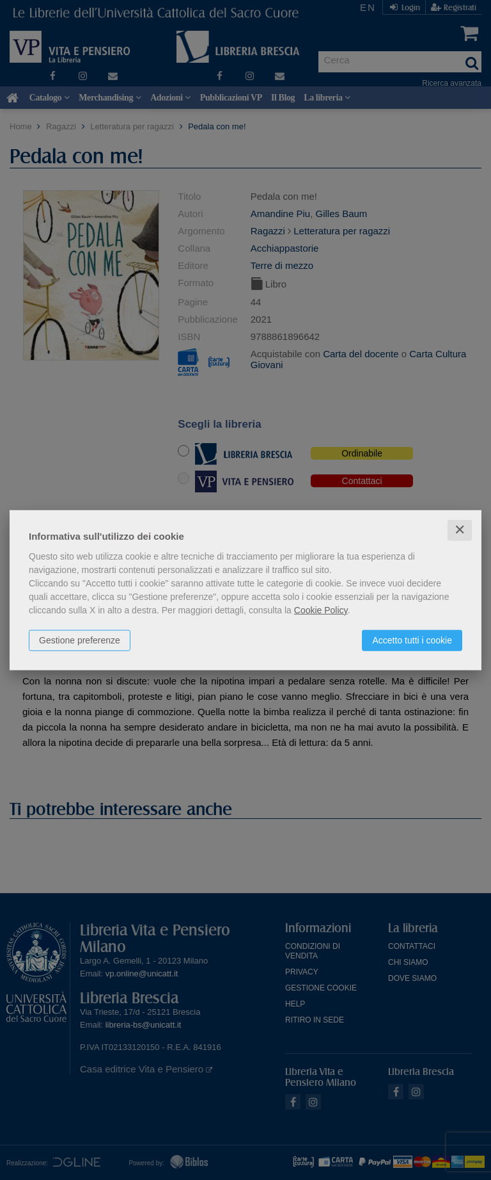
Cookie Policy (321, 610)
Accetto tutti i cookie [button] (412, 640)
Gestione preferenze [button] (79, 640)
